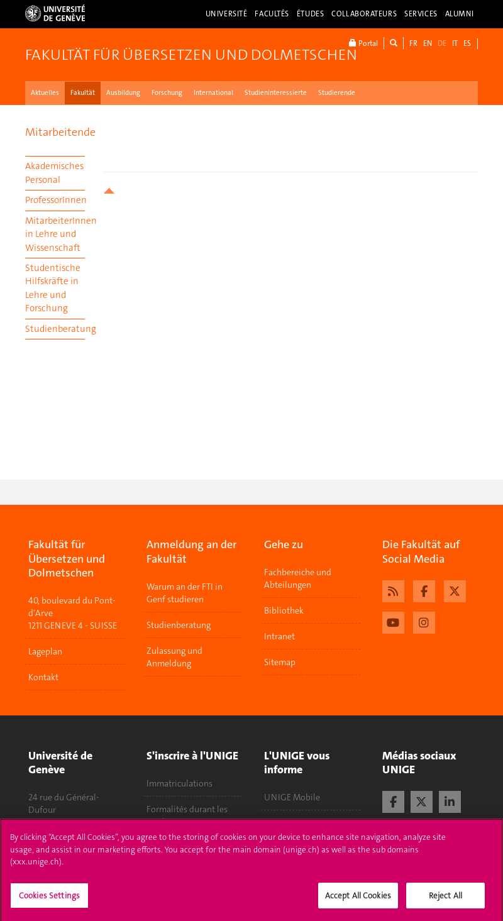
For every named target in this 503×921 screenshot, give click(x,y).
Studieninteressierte (276, 92)
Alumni (459, 14)
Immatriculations (179, 783)
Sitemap (280, 662)
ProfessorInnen (55, 200)
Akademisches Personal (54, 172)
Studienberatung (55, 329)
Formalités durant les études (187, 815)
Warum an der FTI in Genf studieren (184, 593)
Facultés (272, 14)
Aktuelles (45, 92)
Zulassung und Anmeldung (174, 657)
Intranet (279, 636)
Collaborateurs (364, 14)
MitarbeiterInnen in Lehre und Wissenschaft (55, 234)
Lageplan (45, 651)
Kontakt (43, 677)
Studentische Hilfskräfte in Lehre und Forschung (52, 288)
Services (421, 14)
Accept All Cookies (358, 900)
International (213, 92)
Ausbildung (123, 92)
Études (310, 14)
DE (442, 43)
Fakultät (82, 92)
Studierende (336, 92)
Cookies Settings (49, 900)
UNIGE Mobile (292, 797)
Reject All (445, 900)
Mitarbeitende (60, 132)
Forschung (167, 92)
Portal (363, 43)
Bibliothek (284, 610)
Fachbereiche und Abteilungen (297, 578)
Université (227, 14)
